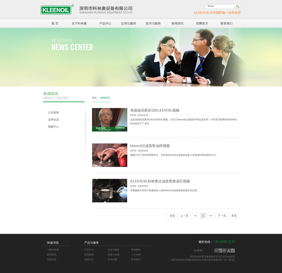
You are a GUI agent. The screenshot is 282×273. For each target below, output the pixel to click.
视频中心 (53, 126)
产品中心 (89, 249)
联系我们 (136, 259)
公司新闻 (53, 112)
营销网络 (136, 249)
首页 (94, 97)
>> (210, 215)
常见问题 (112, 259)
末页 (234, 215)
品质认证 (89, 259)
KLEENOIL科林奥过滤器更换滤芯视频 (160, 181)
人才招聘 (136, 254)
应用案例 (89, 254)
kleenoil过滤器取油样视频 (150, 146)
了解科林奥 (53, 249)
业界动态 (53, 119)
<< (195, 215)
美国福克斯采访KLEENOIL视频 (154, 110)
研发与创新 (113, 254)
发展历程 (51, 259)
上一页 (184, 215)
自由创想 (230, 256)
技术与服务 (113, 249)
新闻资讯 (51, 254)
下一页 (222, 215)
